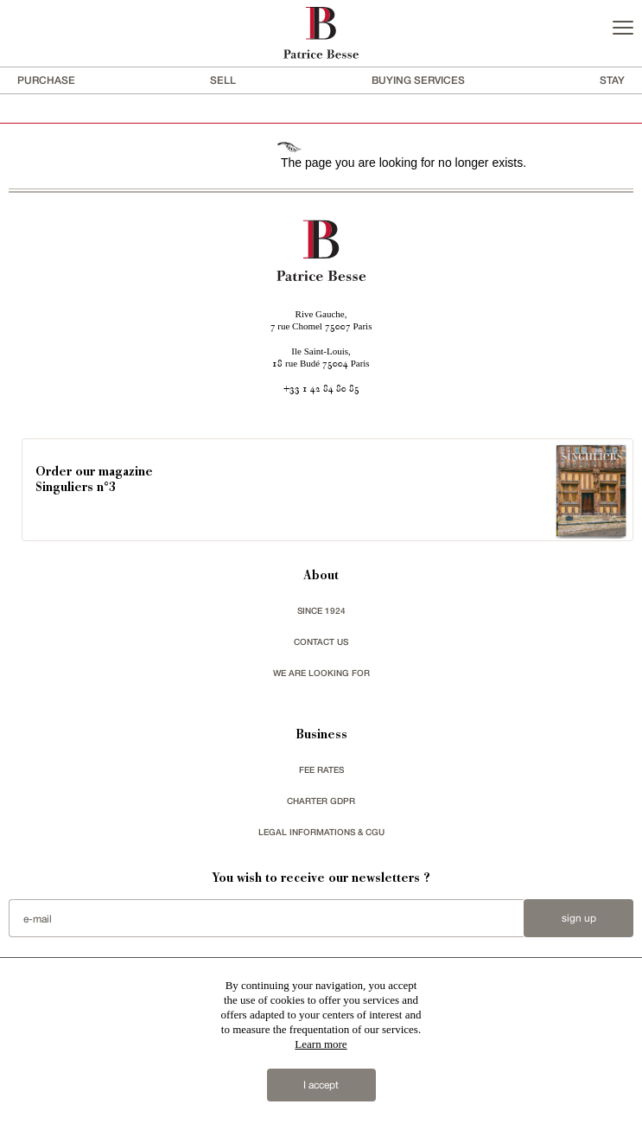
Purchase (46, 79)
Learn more (320, 1043)
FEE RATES (321, 769)
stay (612, 79)
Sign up (579, 918)
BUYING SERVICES (418, 79)
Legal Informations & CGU (321, 832)
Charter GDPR (321, 800)
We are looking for (321, 672)
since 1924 (321, 610)
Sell (223, 79)
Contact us (321, 641)
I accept (321, 1085)
